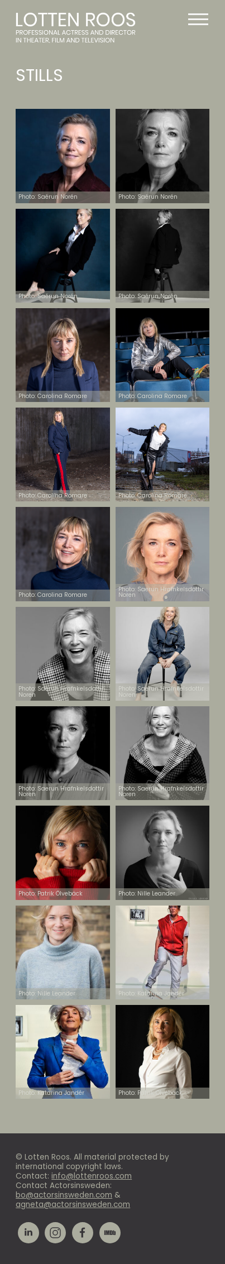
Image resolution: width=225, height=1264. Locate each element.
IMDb (110, 1232)
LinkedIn (28, 1232)
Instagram (55, 1232)
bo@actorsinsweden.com (64, 1195)
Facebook (82, 1232)
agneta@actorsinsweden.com (73, 1204)
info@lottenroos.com (91, 1176)
